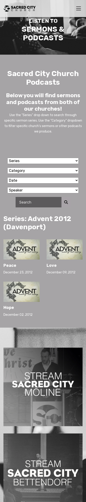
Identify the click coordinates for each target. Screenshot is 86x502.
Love (52, 265)
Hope (8, 307)
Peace (9, 265)
